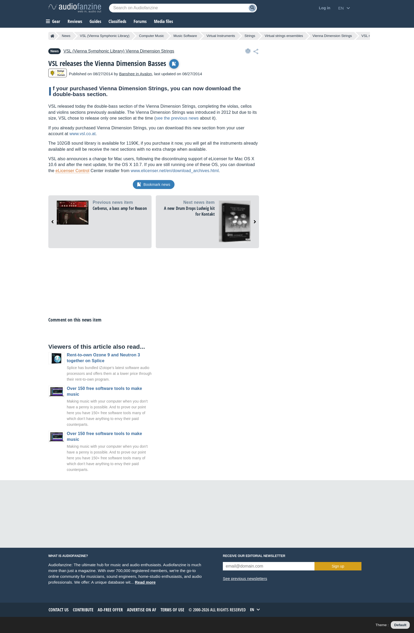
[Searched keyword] (183, 8)
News (66, 36)
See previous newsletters (245, 578)
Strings (249, 36)
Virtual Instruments (220, 36)
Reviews (75, 21)
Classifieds (117, 21)
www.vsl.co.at (82, 133)
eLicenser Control (72, 170)
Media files (163, 21)
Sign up (338, 566)
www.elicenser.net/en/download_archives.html (175, 170)
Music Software (185, 36)
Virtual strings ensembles (284, 36)
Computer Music (151, 36)
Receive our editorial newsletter (254, 556)
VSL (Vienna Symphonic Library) (105, 36)
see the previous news (177, 118)
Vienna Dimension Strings (332, 36)
